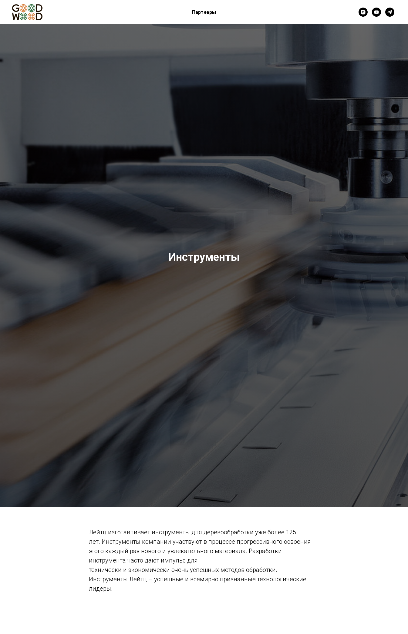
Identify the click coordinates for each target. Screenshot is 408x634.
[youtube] (376, 12)
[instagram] (363, 12)
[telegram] (389, 12)
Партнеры (204, 12)
